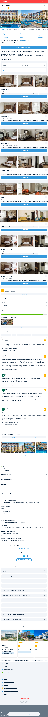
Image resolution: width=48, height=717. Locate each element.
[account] (43, 1)
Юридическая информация (6, 714)
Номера (9, 29)
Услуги (24, 29)
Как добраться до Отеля (34, 29)
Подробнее (30, 714)
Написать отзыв (24, 294)
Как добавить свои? (24, 327)
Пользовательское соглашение (6, 712)
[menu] (46, 1)
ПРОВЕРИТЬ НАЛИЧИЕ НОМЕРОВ (24, 47)
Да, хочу (13, 437)
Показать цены (24, 97)
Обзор (2, 29)
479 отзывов (17, 29)
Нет (35, 437)
